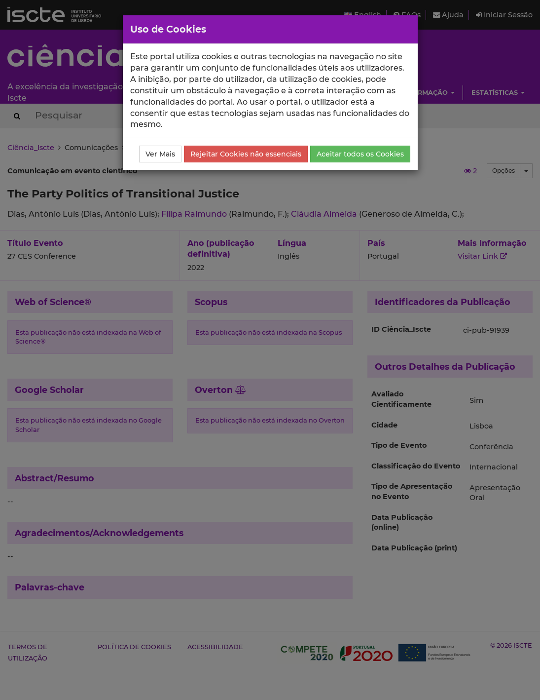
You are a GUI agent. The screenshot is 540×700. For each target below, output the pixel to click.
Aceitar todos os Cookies (360, 154)
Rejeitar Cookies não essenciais (245, 154)
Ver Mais (160, 154)
